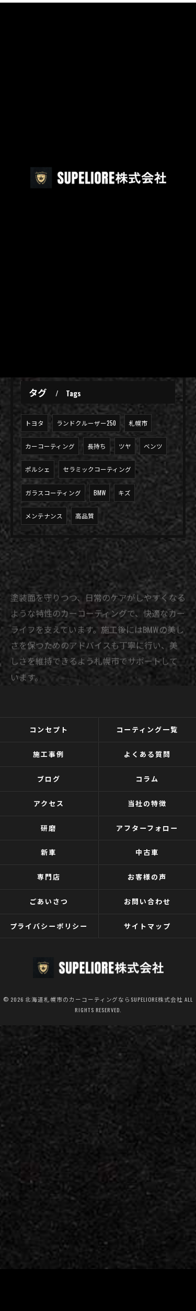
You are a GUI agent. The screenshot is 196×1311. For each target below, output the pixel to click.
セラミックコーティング (97, 468)
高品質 (84, 515)
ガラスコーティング (53, 492)
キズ (124, 492)
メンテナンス (44, 515)
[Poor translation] (28, 1113)
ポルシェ (37, 468)
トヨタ (34, 422)
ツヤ (125, 445)
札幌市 (138, 422)
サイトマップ (147, 925)
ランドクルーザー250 (86, 422)
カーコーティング (50, 445)
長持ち (96, 445)
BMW (100, 492)
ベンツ (153, 445)
